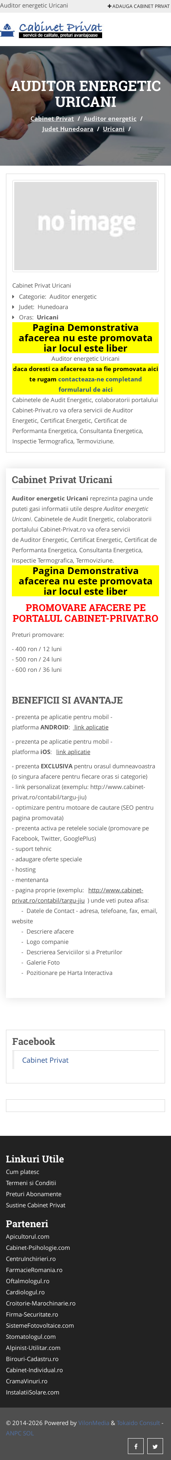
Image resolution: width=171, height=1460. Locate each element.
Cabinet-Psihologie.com (38, 1247)
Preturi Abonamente (33, 1193)
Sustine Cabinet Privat (35, 1205)
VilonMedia (93, 1423)
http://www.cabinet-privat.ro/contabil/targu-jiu (77, 895)
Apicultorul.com (27, 1236)
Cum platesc (22, 1171)
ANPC (13, 1433)
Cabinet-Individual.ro (34, 1369)
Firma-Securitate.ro (32, 1314)
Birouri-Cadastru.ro (32, 1358)
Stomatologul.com (31, 1336)
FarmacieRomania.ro (34, 1269)
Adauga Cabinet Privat (139, 6)
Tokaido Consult (138, 1423)
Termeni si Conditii (31, 1182)
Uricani (114, 129)
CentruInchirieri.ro (31, 1258)
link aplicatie (90, 727)
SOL (28, 1433)
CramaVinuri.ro (27, 1381)
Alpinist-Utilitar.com (33, 1347)
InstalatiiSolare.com (32, 1392)
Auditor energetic (110, 118)
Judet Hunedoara (67, 129)
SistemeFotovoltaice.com (40, 1325)
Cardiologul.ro (25, 1292)
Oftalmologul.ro (27, 1280)
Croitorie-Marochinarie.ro (41, 1303)
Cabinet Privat (52, 118)
